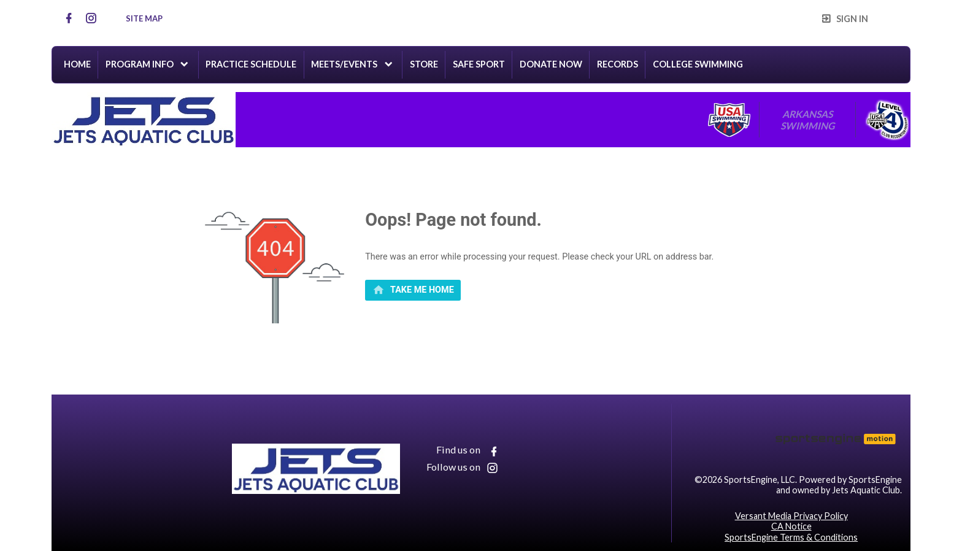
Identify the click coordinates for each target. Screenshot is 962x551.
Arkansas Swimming (807, 119)
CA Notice (791, 526)
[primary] (413, 290)
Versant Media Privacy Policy (791, 516)
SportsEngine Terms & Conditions (791, 537)
